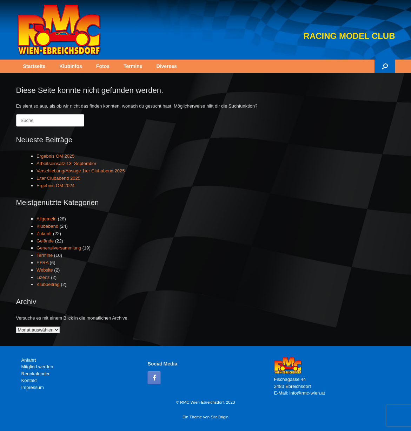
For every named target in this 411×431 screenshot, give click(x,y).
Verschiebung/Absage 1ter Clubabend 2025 (81, 170)
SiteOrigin (219, 417)
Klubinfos (70, 66)
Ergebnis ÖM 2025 (55, 156)
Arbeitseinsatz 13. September (67, 163)
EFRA (42, 262)
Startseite (34, 66)
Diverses (166, 66)
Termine (133, 66)
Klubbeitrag (48, 284)
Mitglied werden (37, 366)
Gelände (45, 241)
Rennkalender (35, 373)
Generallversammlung (59, 248)
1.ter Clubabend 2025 (58, 178)
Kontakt (29, 380)
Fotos (103, 66)
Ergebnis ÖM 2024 (55, 185)
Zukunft (44, 233)
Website (45, 270)
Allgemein (47, 218)
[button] (384, 66)
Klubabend (47, 226)
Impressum (32, 387)
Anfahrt (28, 360)
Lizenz (43, 277)
